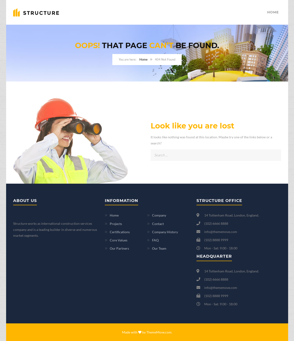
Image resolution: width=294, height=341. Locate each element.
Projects (116, 224)
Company (159, 215)
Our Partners (119, 248)
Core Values (118, 240)
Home (273, 12)
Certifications (120, 232)
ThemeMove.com (159, 332)
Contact (158, 224)
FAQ (155, 240)
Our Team (159, 248)
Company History (165, 232)
